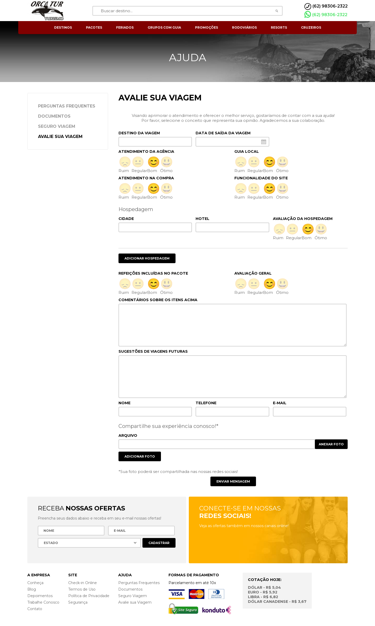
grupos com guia (164, 27)
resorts (279, 27)
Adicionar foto (139, 456)
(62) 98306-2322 (325, 14)
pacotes (94, 27)
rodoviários (244, 27)
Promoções (206, 27)
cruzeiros (311, 27)
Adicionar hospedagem (147, 258)
